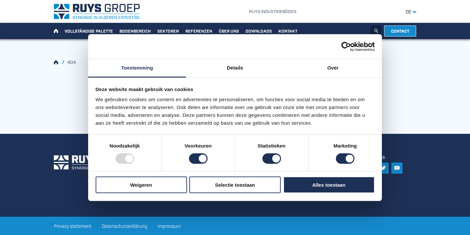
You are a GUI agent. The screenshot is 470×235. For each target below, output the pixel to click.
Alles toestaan (329, 185)
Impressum (169, 225)
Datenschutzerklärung (124, 225)
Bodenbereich (135, 30)
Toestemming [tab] (137, 67)
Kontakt (287, 30)
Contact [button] (400, 30)
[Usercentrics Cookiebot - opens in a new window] (346, 46)
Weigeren (141, 185)
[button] (383, 168)
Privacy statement (72, 225)
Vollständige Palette (89, 30)
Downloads (258, 30)
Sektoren (168, 30)
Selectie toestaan (235, 185)
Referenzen (198, 30)
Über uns (229, 30)
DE (411, 11)
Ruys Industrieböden (272, 11)
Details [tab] (235, 67)
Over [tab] (333, 67)
